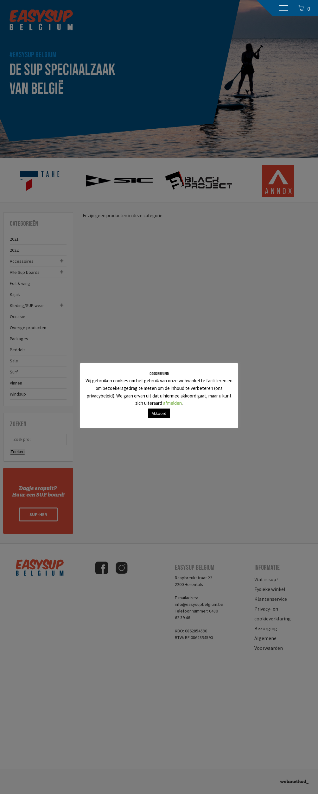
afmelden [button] (172, 403)
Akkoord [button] (159, 413)
